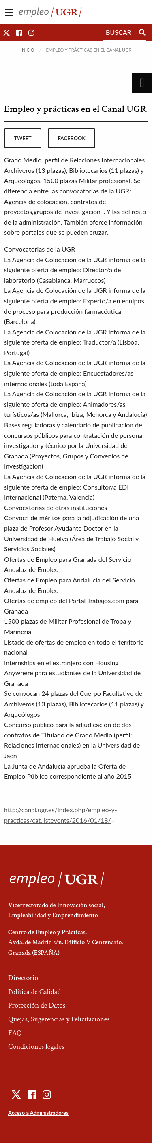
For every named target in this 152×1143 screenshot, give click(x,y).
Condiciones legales (36, 1046)
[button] (6, 32)
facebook (72, 138)
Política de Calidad (34, 991)
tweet (22, 138)
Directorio (23, 978)
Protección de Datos (36, 1005)
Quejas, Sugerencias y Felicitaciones (59, 1019)
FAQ (15, 1033)
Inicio (27, 50)
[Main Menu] (9, 12)
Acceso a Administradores (38, 1112)
